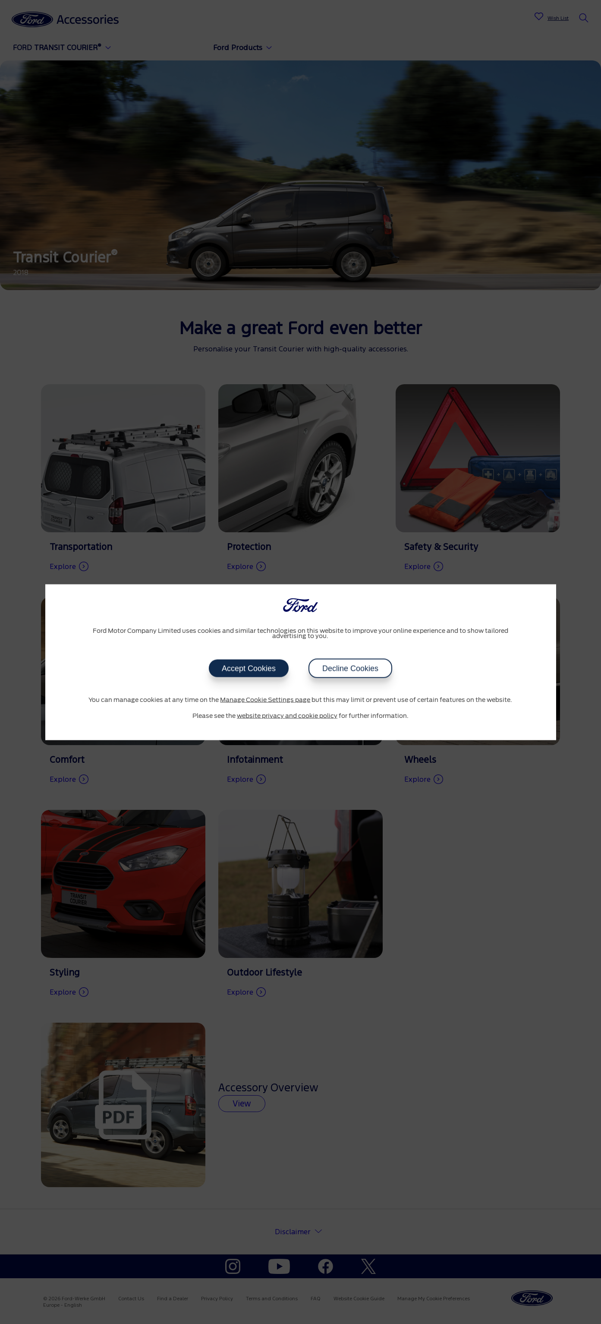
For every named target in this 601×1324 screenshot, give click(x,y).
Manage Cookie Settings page (265, 700)
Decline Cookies (350, 668)
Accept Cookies (249, 668)
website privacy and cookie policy (287, 716)
